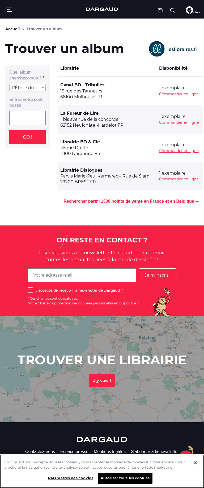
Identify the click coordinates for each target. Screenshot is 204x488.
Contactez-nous (40, 451)
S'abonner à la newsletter (155, 451)
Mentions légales (110, 451)
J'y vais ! (102, 380)
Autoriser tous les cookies (125, 482)
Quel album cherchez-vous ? (25, 75)
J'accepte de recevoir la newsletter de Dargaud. (78, 290)
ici (138, 303)
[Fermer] (195, 467)
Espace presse (74, 451)
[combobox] (27, 87)
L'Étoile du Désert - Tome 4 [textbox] (28, 87)
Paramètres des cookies (70, 482)
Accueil (12, 28)
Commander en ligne (179, 94)
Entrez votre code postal (26, 102)
